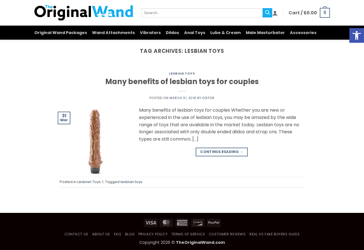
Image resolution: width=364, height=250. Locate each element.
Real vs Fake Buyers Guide (274, 234)
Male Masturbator (265, 32)
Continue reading (221, 151)
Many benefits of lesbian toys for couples (182, 81)
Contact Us (76, 234)
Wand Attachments (113, 32)
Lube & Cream (225, 32)
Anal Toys (194, 32)
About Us (101, 234)
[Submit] (267, 13)
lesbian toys (131, 181)
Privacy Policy (153, 234)
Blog (130, 234)
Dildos (172, 32)
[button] (275, 13)
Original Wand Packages (60, 32)
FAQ (117, 234)
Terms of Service (188, 234)
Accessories (303, 32)
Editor (208, 98)
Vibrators (150, 32)
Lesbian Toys (182, 73)
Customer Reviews (227, 234)
